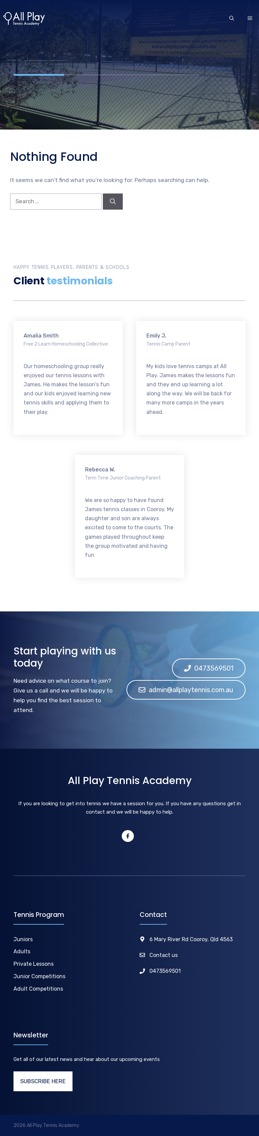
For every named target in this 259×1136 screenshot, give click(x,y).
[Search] (113, 201)
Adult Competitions (38, 989)
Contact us (163, 955)
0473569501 (165, 971)
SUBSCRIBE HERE (43, 1081)
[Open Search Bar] (232, 19)
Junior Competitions (39, 976)
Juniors (23, 939)
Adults (21, 951)
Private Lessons (33, 964)
